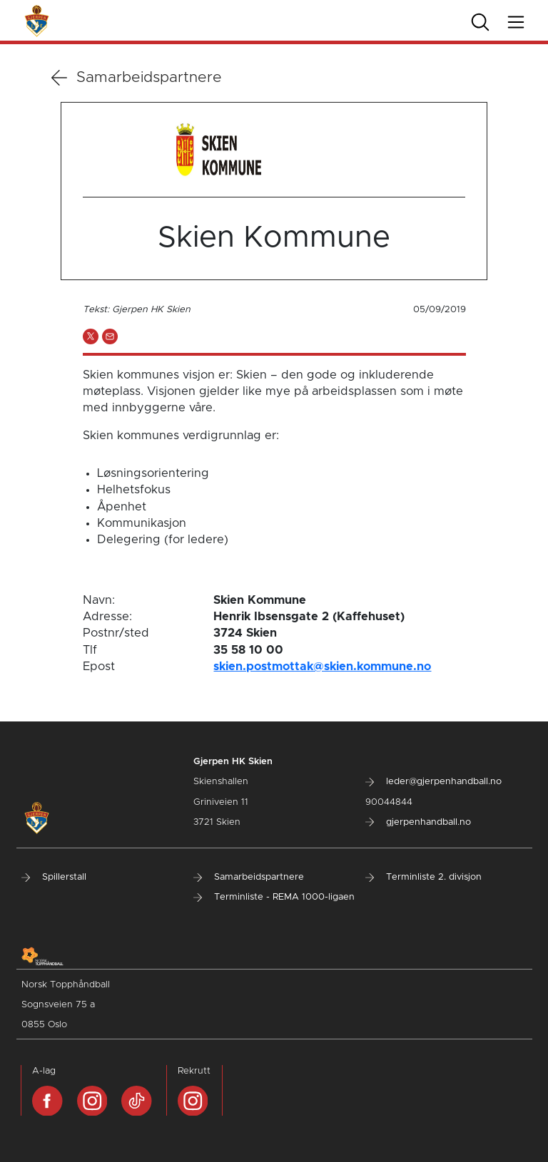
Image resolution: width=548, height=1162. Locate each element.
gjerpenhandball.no (418, 822)
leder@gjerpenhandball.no (433, 781)
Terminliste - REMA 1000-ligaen (274, 897)
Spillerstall (53, 877)
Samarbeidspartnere (136, 78)
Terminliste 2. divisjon (423, 877)
